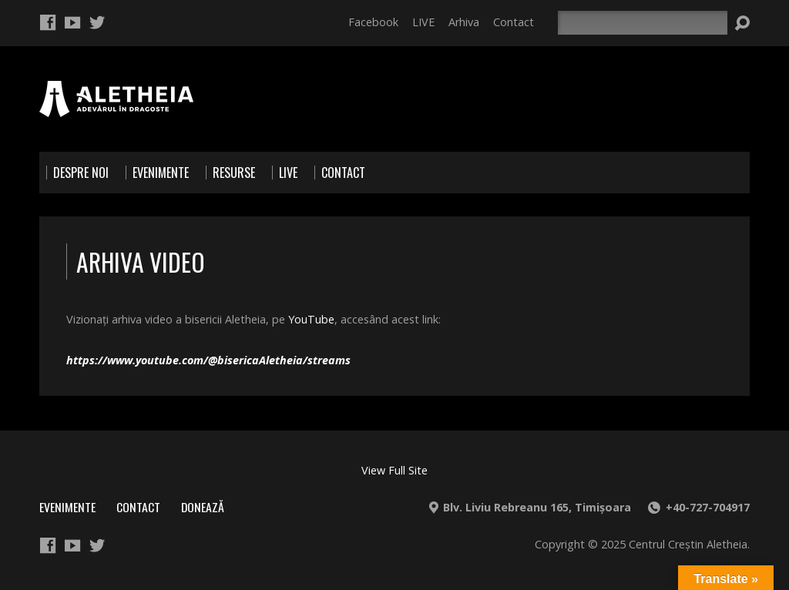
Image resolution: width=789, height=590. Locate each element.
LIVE (423, 22)
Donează (202, 507)
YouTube (311, 319)
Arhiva (463, 22)
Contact (513, 22)
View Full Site (394, 470)
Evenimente (67, 507)
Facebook (373, 22)
